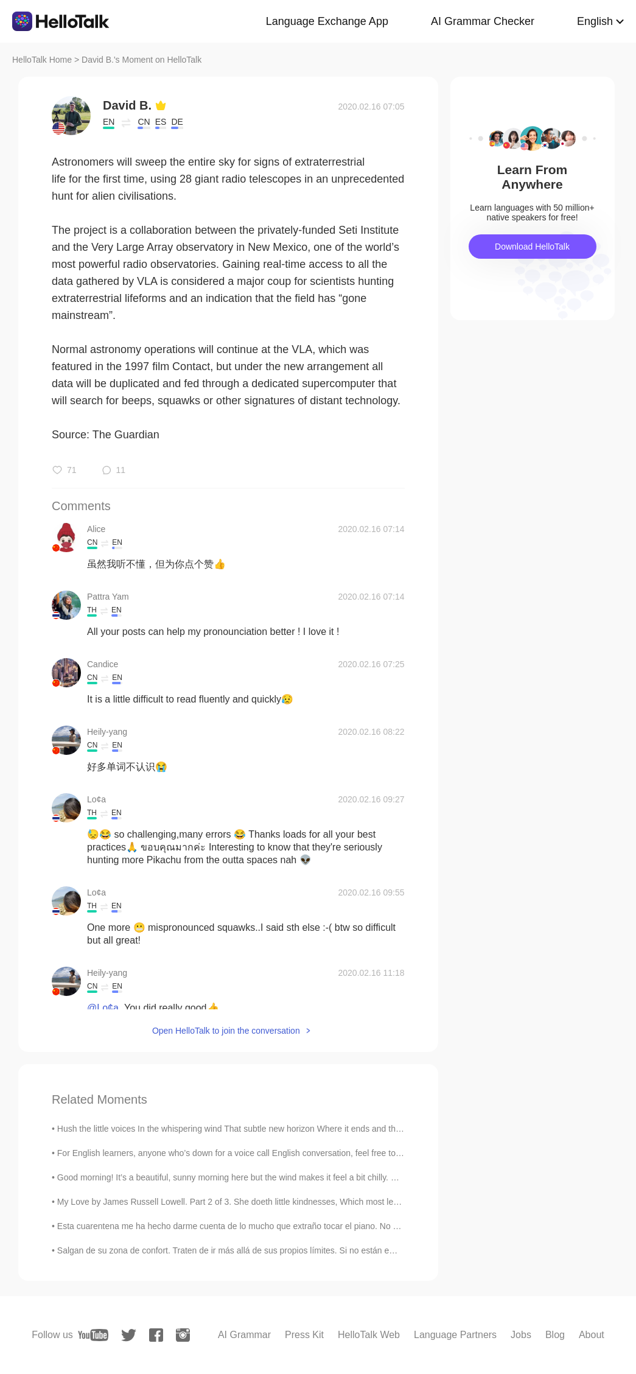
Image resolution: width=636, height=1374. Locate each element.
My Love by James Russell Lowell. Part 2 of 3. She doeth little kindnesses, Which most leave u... (239, 1202)
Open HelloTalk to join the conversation (226, 1031)
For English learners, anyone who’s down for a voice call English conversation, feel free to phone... (243, 1153)
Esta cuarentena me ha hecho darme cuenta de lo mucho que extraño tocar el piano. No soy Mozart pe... (255, 1226)
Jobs (521, 1335)
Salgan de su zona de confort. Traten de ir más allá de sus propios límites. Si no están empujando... (245, 1250)
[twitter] (128, 1335)
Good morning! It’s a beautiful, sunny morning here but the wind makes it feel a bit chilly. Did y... (237, 1177)
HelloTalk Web (369, 1335)
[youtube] (93, 1335)
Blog (555, 1335)
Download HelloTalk (532, 246)
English (595, 21)
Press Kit (304, 1335)
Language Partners (455, 1335)
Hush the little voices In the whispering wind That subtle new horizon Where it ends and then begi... (244, 1129)
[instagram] (183, 1335)
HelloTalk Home (42, 60)
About (591, 1335)
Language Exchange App (327, 21)
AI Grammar (244, 1335)
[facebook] (156, 1335)
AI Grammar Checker (482, 21)
